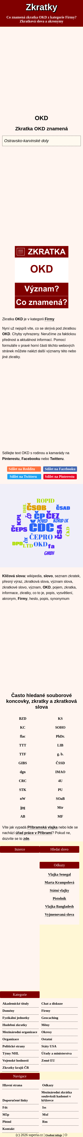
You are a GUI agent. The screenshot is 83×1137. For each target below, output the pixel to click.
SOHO (60, 727)
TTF (22, 754)
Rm (45, 1121)
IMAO (60, 772)
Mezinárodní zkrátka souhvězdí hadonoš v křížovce (56, 1096)
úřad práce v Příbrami (33, 833)
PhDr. (60, 736)
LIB (60, 745)
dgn (23, 772)
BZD (22, 718)
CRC (23, 781)
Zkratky (41, 7)
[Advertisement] (41, 69)
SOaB (60, 798)
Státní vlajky (59, 890)
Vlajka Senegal (59, 874)
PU (60, 790)
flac (22, 736)
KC (22, 727)
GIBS (22, 763)
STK (22, 790)
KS (60, 718)
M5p (5, 1114)
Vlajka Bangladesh (59, 906)
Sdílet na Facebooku (60, 469)
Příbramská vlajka (42, 827)
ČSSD (60, 763)
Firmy (49, 319)
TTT (22, 745)
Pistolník (59, 898)
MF (60, 816)
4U (60, 781)
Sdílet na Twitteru (24, 476)
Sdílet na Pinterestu (60, 476)
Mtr (60, 807)
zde (26, 839)
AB (22, 816)
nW (22, 798)
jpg (22, 807)
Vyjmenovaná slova (59, 914)
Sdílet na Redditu (24, 469)
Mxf (45, 1114)
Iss (44, 1107)
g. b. (60, 754)
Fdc (5, 1107)
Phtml (6, 1121)
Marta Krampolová (59, 882)
